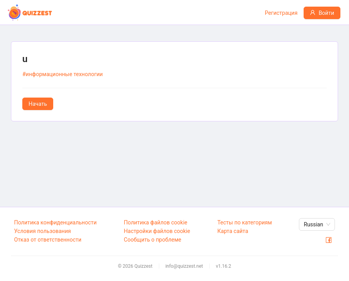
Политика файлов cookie (155, 222)
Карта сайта (232, 231)
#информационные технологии (62, 74)
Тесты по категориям (244, 222)
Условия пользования (42, 231)
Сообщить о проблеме (153, 240)
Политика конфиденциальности (55, 222)
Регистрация (281, 13)
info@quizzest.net (184, 266)
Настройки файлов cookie (157, 231)
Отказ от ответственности (47, 240)
